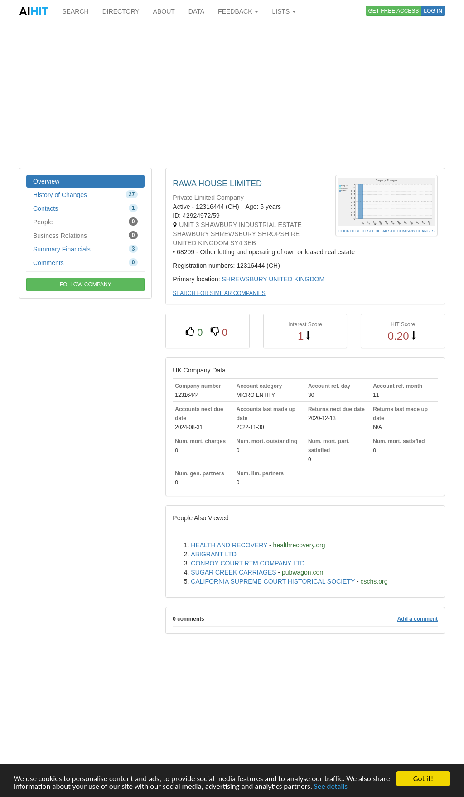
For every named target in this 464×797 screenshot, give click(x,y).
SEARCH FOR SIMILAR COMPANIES (219, 293)
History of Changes (85, 194)
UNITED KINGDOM (296, 279)
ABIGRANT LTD (214, 554)
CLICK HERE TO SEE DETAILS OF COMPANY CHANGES (386, 231)
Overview (46, 181)
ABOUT (164, 11)
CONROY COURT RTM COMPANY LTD (247, 563)
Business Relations (85, 235)
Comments (85, 262)
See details (331, 787)
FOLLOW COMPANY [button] (85, 284)
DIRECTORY (121, 11)
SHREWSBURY (244, 279)
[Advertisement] (232, 95)
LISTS (284, 11)
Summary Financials (85, 249)
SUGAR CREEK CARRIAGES (233, 572)
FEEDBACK (238, 11)
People (85, 221)
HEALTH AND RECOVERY (229, 545)
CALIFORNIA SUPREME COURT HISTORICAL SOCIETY (273, 581)
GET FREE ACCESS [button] (393, 11)
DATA (196, 11)
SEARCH (75, 11)
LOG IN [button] (433, 11)
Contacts (85, 208)
